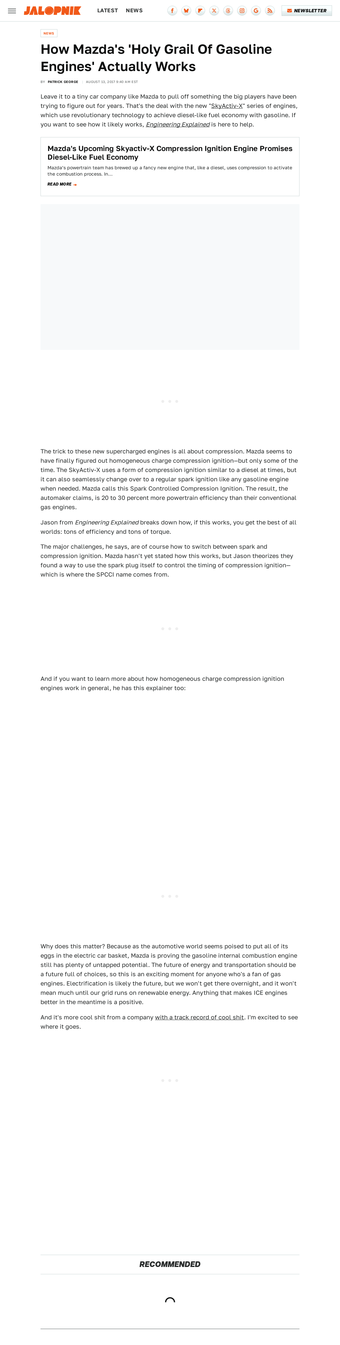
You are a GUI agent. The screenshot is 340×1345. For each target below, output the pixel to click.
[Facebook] (172, 11)
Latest (107, 10)
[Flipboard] (200, 11)
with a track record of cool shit (199, 1017)
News (134, 10)
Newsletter (307, 10)
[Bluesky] (186, 11)
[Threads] (228, 11)
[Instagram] (242, 11)
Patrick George (63, 82)
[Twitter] (214, 11)
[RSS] (270, 11)
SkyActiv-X (227, 105)
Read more (59, 184)
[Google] (256, 11)
